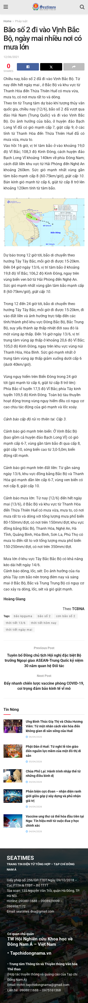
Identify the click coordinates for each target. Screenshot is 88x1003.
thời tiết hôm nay (44, 623)
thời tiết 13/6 (16, 623)
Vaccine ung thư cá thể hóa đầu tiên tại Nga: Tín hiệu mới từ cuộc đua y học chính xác (55, 820)
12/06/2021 (11, 57)
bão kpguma (23, 616)
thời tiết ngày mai (19, 629)
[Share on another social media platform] (73, 67)
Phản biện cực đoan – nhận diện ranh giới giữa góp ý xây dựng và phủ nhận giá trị (53, 796)
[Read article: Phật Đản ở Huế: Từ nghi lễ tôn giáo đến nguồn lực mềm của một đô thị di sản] (13, 751)
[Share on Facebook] (28, 67)
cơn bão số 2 (65, 616)
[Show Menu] (6, 7)
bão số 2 (44, 616)
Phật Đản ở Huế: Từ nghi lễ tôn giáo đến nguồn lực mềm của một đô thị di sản (53, 751)
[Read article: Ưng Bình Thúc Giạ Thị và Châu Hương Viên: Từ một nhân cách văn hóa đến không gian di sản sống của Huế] (13, 726)
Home (7, 21)
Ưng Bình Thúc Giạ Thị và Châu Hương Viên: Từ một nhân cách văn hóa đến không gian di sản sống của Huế (54, 726)
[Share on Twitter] (51, 67)
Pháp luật (21, 21)
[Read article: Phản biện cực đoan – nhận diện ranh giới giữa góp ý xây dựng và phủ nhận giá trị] (13, 796)
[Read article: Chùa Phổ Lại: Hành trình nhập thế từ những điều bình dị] (13, 775)
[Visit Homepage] (44, 7)
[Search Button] (82, 7)
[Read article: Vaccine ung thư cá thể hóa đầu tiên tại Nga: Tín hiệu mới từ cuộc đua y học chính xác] (13, 821)
